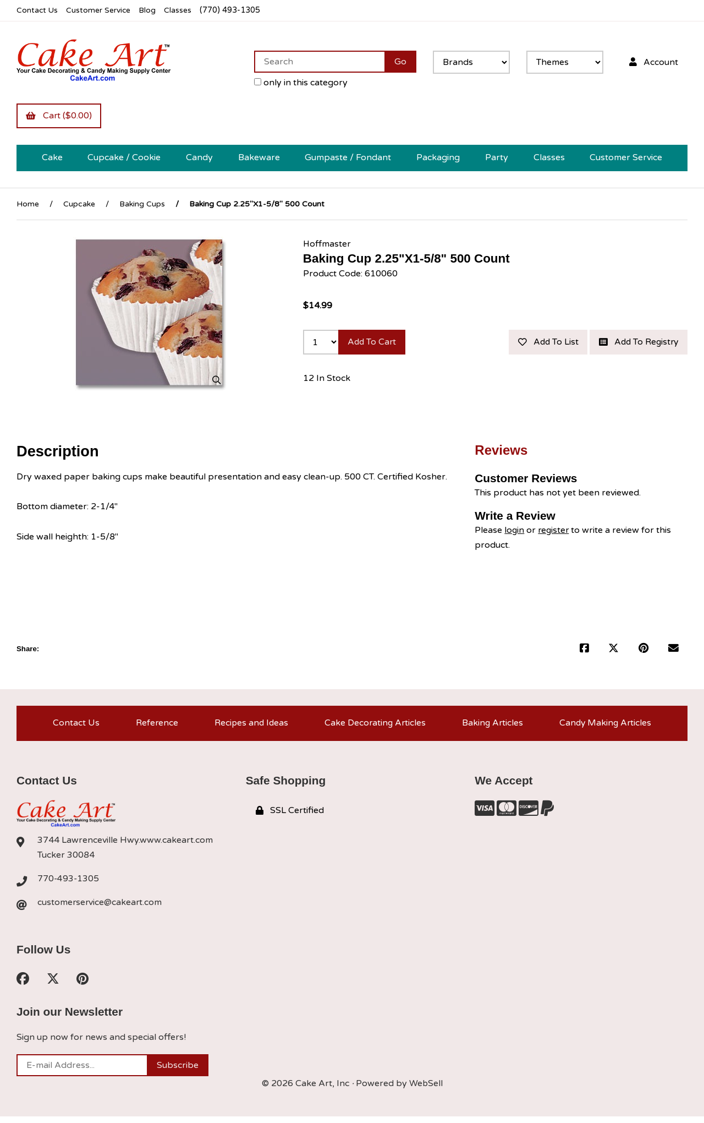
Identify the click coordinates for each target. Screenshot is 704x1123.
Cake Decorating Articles (374, 727)
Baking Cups (142, 204)
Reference (155, 727)
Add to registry (637, 368)
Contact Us (37, 10)
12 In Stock (326, 405)
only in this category (299, 82)
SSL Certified (290, 815)
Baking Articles (492, 727)
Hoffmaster (327, 244)
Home (27, 204)
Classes (182, 10)
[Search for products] (318, 62)
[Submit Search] (399, 62)
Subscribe (178, 1071)
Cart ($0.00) (59, 116)
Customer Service (100, 10)
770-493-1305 (68, 884)
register (554, 533)
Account (653, 61)
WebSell (426, 1089)
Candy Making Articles (605, 727)
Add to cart (373, 342)
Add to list (647, 342)
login (514, 533)
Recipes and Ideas (249, 727)
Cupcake (79, 204)
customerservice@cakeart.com (100, 908)
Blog (151, 10)
